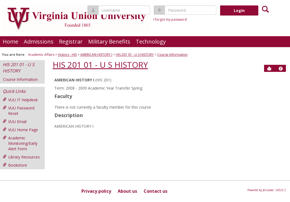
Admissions (39, 41)
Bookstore (15, 165)
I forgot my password (170, 19)
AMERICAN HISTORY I (96, 54)
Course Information (172, 54)
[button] (281, 68)
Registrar (71, 41)
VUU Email (14, 121)
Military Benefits (109, 41)
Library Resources (21, 157)
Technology (151, 41)
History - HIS (67, 54)
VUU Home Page (20, 129)
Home (10, 41)
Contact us (155, 191)
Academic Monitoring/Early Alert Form (20, 143)
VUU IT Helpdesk (20, 99)
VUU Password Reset (18, 110)
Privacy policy (96, 191)
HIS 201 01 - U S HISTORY (135, 54)
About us (127, 191)
